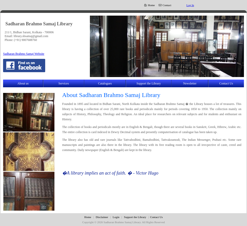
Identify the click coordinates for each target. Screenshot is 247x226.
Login (116, 217)
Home (151, 5)
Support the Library (149, 83)
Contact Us (226, 83)
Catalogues (105, 83)
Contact (167, 5)
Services (63, 83)
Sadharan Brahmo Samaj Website (23, 54)
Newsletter (189, 83)
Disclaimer (102, 217)
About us (23, 83)
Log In (190, 5)
